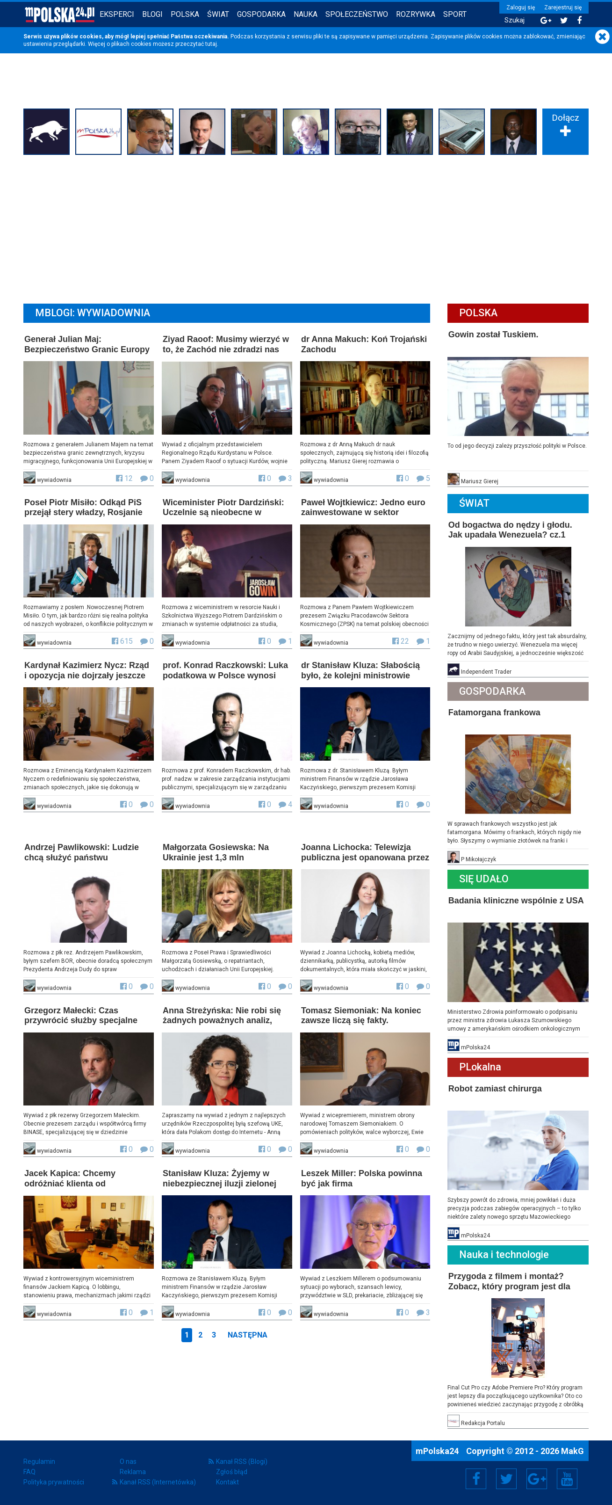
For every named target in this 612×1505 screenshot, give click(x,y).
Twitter (506, 1479)
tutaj (211, 44)
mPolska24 (438, 1451)
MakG (572, 1451)
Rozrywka (415, 14)
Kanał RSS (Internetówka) (158, 1482)
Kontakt (227, 1482)
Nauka (305, 14)
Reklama (133, 1472)
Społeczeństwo (356, 14)
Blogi (152, 14)
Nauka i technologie (504, 1254)
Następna (247, 1335)
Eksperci (117, 14)
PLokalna (480, 1067)
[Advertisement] (306, 227)
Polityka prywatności (53, 1482)
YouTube (567, 1479)
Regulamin (39, 1461)
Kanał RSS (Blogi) (241, 1461)
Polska (185, 14)
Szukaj (514, 20)
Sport (455, 14)
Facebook (476, 1479)
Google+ (537, 1479)
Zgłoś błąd (231, 1472)
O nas (128, 1461)
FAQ (29, 1472)
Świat (218, 14)
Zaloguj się (520, 7)
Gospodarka (261, 14)
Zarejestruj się (563, 7)
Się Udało (484, 879)
